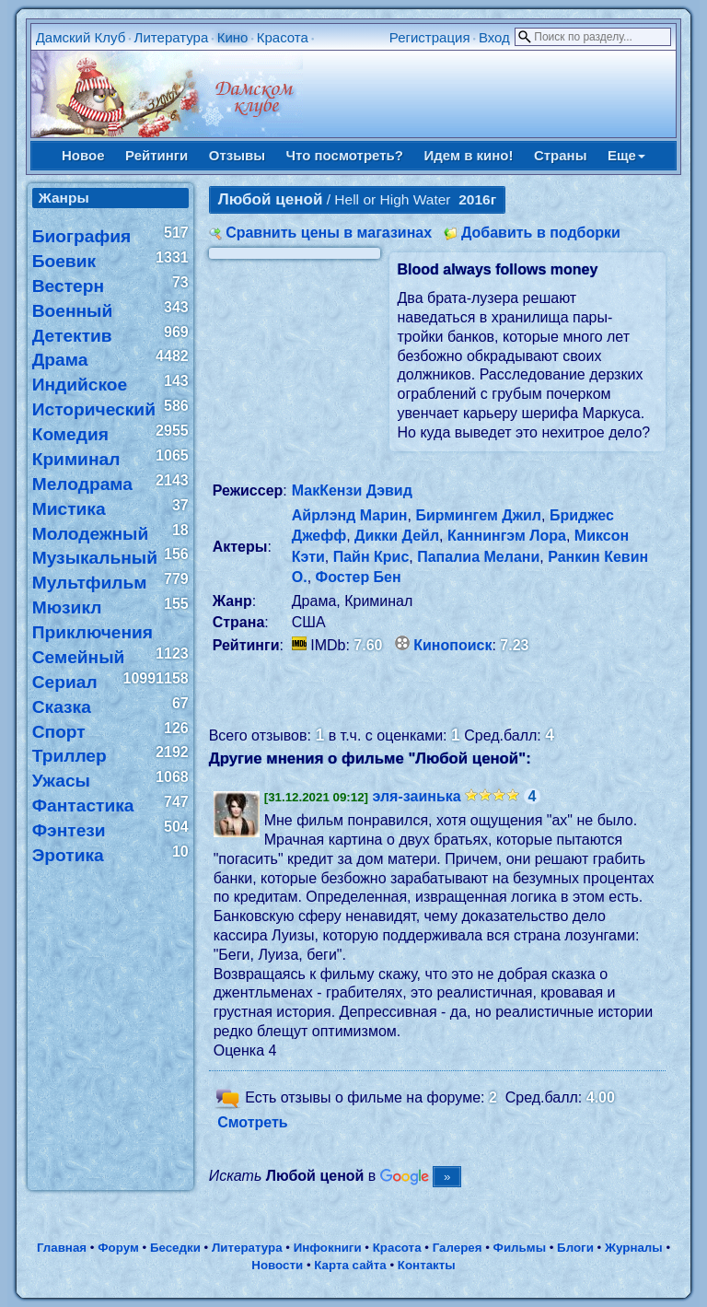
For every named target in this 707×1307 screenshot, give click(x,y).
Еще (626, 155)
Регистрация (429, 37)
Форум (118, 1247)
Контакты (427, 1265)
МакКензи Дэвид (352, 490)
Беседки (175, 1247)
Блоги (575, 1247)
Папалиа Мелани (478, 557)
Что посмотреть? (344, 155)
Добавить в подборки (540, 232)
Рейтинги (156, 155)
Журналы (634, 1247)
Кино (233, 37)
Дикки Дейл (396, 535)
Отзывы (237, 155)
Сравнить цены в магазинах (329, 232)
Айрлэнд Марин (350, 515)
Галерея (457, 1247)
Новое (83, 155)
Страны (560, 155)
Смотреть (252, 1122)
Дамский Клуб (81, 37)
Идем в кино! (468, 155)
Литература (171, 37)
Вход (494, 37)
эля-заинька (417, 796)
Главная (62, 1247)
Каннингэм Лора (506, 535)
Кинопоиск (452, 645)
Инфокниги (328, 1247)
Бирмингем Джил (478, 515)
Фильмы (519, 1247)
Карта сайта (350, 1265)
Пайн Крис (371, 557)
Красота (282, 37)
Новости (277, 1265)
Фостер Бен (358, 577)
